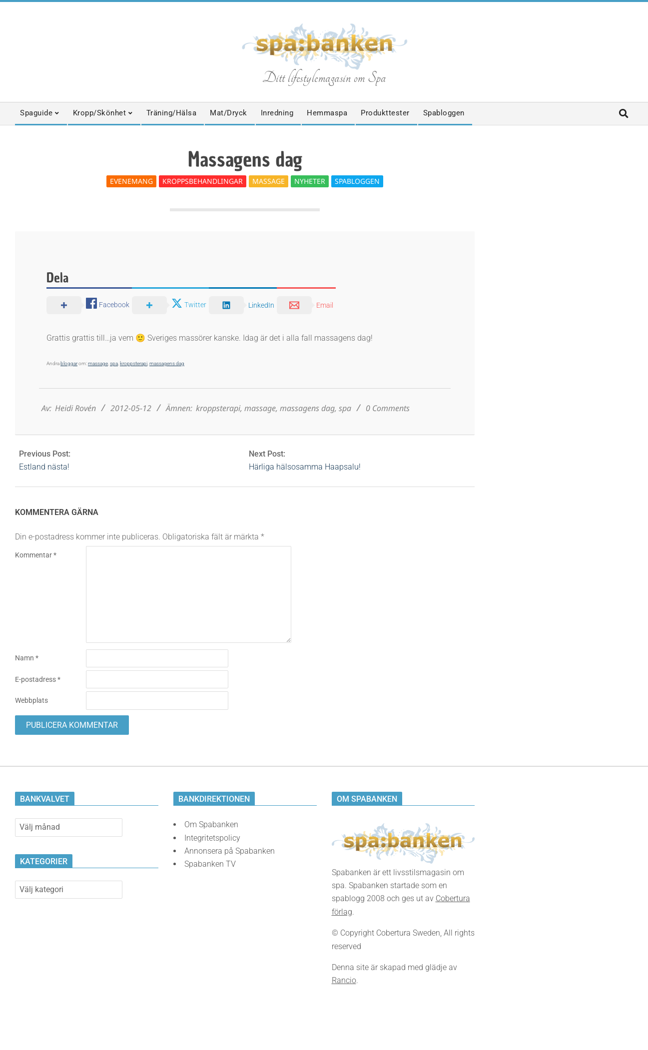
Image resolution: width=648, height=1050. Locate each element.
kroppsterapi (133, 363)
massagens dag (166, 363)
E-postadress (37, 679)
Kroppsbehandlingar (202, 181)
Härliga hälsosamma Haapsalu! (305, 467)
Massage (268, 181)
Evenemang (131, 181)
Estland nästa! (44, 467)
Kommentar (35, 555)
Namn (26, 658)
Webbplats (31, 700)
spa (114, 363)
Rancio (344, 980)
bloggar (68, 363)
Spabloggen (357, 181)
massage (98, 363)
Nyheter (309, 181)
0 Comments (388, 408)
